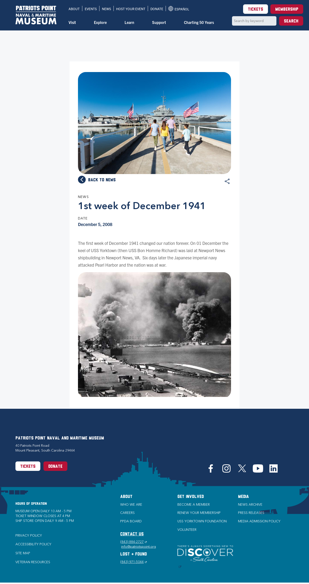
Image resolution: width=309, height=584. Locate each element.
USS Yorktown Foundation (202, 521)
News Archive (250, 505)
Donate (156, 9)
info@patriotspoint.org (138, 547)
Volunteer (187, 530)
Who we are (131, 505)
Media (243, 497)
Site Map (22, 553)
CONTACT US (132, 534)
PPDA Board (131, 521)
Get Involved (190, 497)
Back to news (102, 180)
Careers (127, 513)
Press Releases (251, 513)
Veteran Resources (32, 562)
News (106, 9)
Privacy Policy (28, 535)
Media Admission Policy (259, 521)
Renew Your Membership (199, 513)
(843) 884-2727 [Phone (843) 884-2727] (133, 542)
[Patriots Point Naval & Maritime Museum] (35, 15)
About (74, 9)
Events (91, 9)
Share (227, 181)
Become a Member (193, 505)
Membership (286, 9)
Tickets (255, 9)
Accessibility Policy (33, 544)
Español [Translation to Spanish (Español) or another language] (178, 8)
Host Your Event (130, 9)
